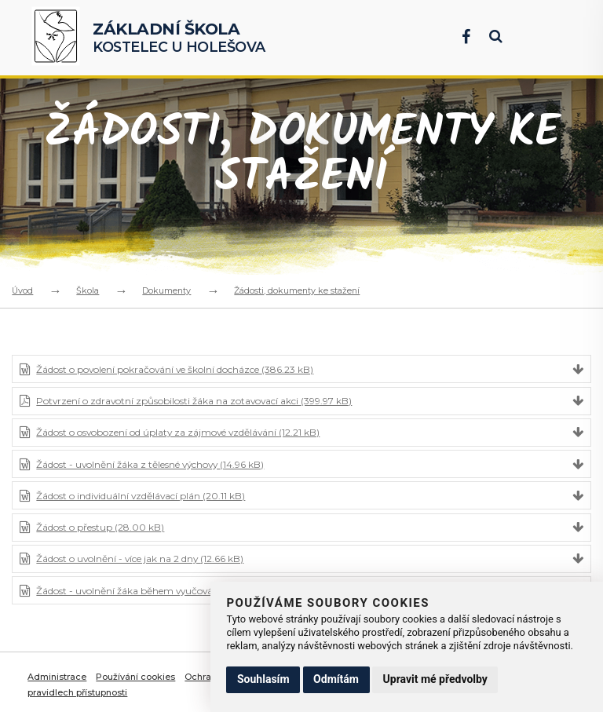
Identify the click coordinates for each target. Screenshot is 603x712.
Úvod (22, 290)
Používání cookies (135, 676)
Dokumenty (166, 290)
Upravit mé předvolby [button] (435, 679)
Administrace (56, 676)
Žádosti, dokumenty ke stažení (297, 290)
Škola (87, 290)
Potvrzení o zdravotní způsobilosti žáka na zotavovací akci (194, 401)
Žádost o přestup (100, 527)
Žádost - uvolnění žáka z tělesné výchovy (150, 464)
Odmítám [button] (336, 679)
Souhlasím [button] (263, 679)
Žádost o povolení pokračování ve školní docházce (174, 369)
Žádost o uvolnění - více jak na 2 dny (139, 558)
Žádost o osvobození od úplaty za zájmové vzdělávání (178, 432)
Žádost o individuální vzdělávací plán (140, 496)
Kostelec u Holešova (179, 37)
